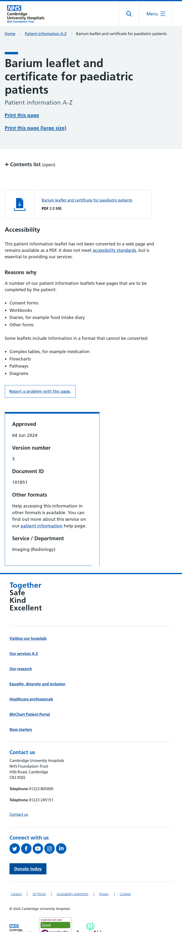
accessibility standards (114, 250)
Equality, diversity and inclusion (37, 684)
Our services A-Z (23, 653)
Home (10, 33)
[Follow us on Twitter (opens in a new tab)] (15, 848)
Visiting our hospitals (28, 638)
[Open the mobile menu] (155, 14)
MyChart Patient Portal (29, 714)
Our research (20, 668)
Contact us (18, 814)
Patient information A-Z (46, 33)
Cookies (125, 894)
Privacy (104, 894)
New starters (20, 729)
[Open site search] (129, 14)
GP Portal (39, 894)
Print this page (22, 115)
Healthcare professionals (31, 699)
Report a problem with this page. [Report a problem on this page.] (40, 391)
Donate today (28, 869)
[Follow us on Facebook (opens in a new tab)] (27, 848)
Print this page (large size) (35, 128)
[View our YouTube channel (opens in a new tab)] (38, 848)
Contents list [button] (30, 164)
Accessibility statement (72, 894)
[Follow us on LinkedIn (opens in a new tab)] (62, 848)
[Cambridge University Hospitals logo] (28, 14)
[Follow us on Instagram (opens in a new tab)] (50, 848)
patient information (42, 526)
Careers (16, 894)
